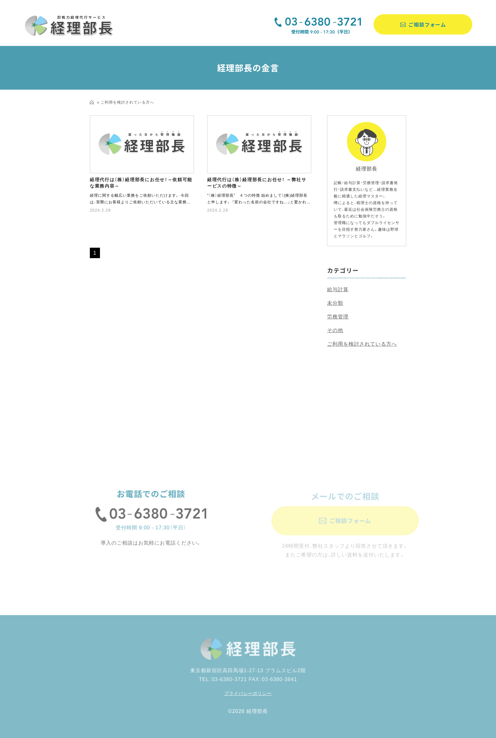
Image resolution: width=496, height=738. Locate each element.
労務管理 (338, 317)
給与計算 (338, 290)
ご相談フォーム (427, 24)
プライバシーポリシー (248, 693)
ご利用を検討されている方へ (127, 102)
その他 (335, 331)
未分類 (335, 304)
